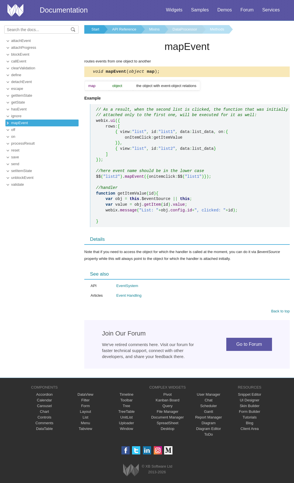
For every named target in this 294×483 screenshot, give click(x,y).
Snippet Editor (249, 395)
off (13, 130)
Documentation (64, 10)
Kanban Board (167, 401)
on (13, 136)
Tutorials (250, 418)
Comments (44, 424)
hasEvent (19, 109)
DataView (85, 395)
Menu (85, 424)
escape (17, 88)
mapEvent (19, 123)
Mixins (154, 29)
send (15, 164)
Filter (85, 401)
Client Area (250, 429)
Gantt (208, 412)
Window (126, 429)
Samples (200, 9)
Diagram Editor (208, 429)
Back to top (280, 312)
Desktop (167, 429)
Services (271, 9)
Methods (217, 29)
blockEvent (20, 54)
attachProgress (23, 47)
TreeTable (126, 412)
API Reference (124, 29)
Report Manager (208, 418)
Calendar (44, 401)
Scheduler (208, 407)
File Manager (167, 412)
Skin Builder (249, 407)
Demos (224, 9)
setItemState (21, 171)
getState (18, 102)
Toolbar (126, 401)
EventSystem (127, 286)
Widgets (174, 9)
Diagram (208, 424)
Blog (249, 424)
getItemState (21, 95)
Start (95, 29)
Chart (44, 412)
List (85, 418)
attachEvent (21, 41)
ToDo (208, 435)
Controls (44, 418)
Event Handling (128, 296)
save (15, 157)
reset (15, 150)
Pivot (167, 395)
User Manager (208, 395)
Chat (208, 401)
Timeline (126, 395)
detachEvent (21, 82)
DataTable (44, 429)
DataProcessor (185, 29)
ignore (16, 116)
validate (17, 184)
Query (168, 407)
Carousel (44, 407)
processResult (23, 143)
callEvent (18, 61)
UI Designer (249, 401)
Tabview (85, 429)
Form (85, 407)
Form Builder (249, 412)
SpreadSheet (167, 424)
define (16, 75)
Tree (126, 407)
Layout (85, 412)
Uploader (126, 424)
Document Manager (167, 418)
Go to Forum (249, 345)
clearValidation (23, 68)
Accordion (44, 395)
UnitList (126, 418)
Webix (131, 470)
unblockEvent (22, 177)
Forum (246, 9)
